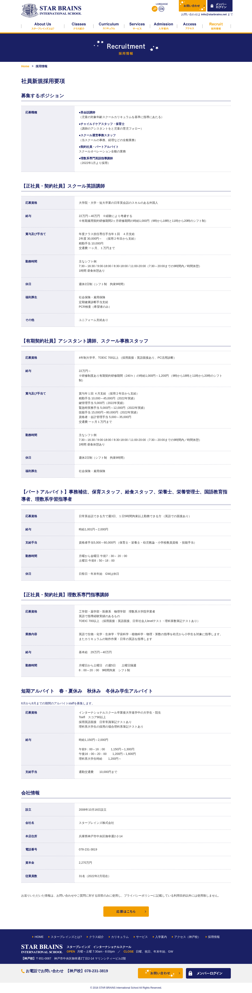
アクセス (190, 26)
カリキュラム (109, 26)
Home (25, 66)
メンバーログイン (220, 6)
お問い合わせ (193, 6)
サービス (137, 26)
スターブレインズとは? (42, 26)
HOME (39, 936)
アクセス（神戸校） (187, 936)
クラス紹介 (79, 26)
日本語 (154, 9)
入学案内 (163, 26)
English (161, 9)
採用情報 (217, 26)
